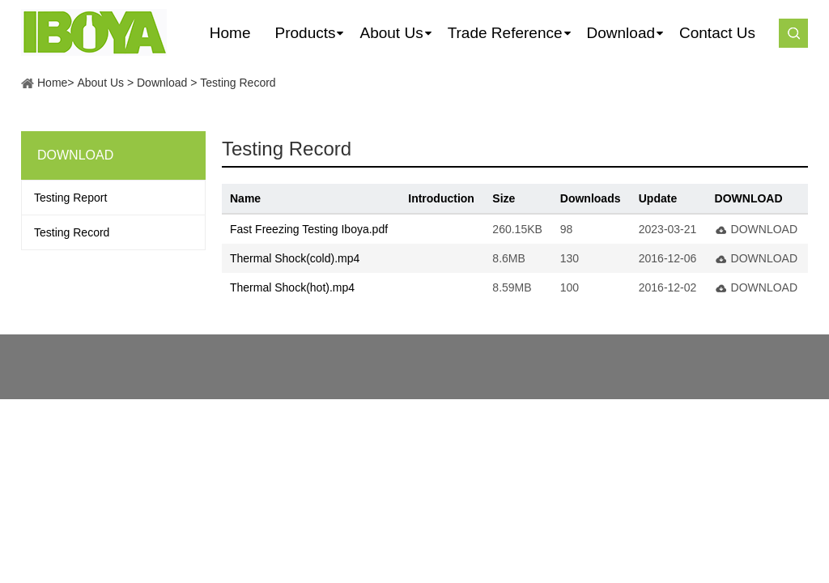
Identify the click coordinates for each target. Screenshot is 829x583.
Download (162, 82)
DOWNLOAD (764, 229)
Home (52, 82)
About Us (100, 82)
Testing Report (70, 197)
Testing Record (237, 82)
